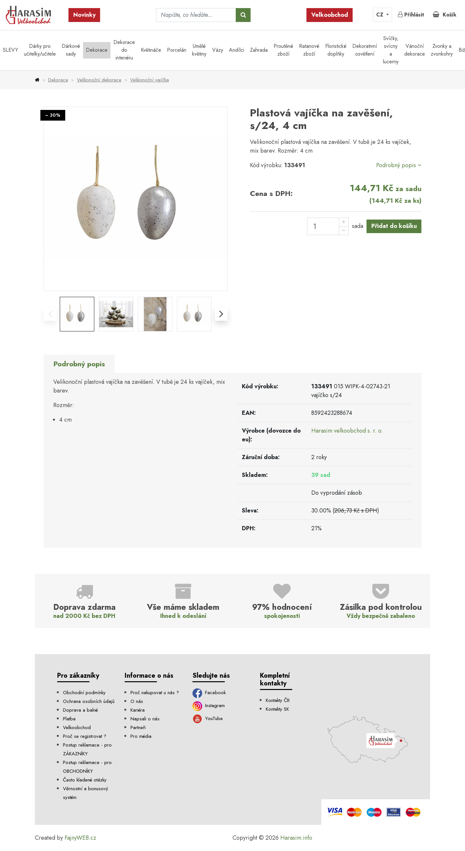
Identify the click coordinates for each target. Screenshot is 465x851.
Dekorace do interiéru (124, 49)
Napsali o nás (145, 718)
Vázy (217, 50)
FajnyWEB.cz (80, 838)
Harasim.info (296, 838)
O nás (136, 701)
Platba (69, 718)
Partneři (138, 727)
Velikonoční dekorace (99, 79)
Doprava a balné (80, 710)
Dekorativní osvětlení (364, 50)
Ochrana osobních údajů (89, 701)
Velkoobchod (329, 15)
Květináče (151, 50)
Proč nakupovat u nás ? (154, 692)
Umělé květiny (199, 50)
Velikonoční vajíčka (149, 79)
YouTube (207, 718)
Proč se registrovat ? (84, 736)
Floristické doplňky (335, 50)
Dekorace (97, 50)
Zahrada (259, 50)
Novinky (84, 15)
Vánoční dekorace (414, 50)
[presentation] (50, 314)
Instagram (208, 705)
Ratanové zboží (309, 50)
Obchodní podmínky (84, 692)
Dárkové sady (71, 50)
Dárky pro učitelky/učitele (40, 50)
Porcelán (176, 50)
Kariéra (137, 710)
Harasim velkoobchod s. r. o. (347, 430)
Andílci (236, 50)
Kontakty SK (277, 709)
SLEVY (10, 50)
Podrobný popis (398, 165)
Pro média (140, 736)
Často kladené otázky (85, 779)
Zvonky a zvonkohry (442, 50)
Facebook (209, 692)
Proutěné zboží (283, 50)
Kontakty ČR (278, 700)
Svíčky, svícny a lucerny (390, 50)
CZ (380, 14)
